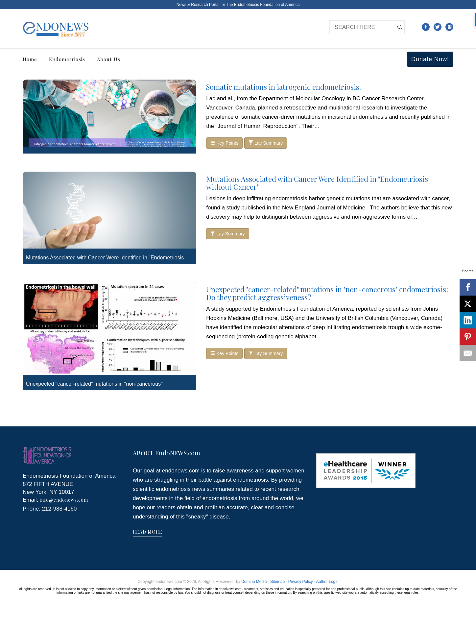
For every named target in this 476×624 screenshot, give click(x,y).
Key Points (224, 143)
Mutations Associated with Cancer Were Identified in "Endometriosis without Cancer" (317, 183)
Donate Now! (430, 59)
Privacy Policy (300, 581)
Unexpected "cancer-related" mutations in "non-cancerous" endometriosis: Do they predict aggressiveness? (327, 293)
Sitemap (277, 581)
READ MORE (147, 532)
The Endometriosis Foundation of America (262, 4)
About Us (108, 59)
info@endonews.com (64, 500)
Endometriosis (67, 59)
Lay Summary (266, 143)
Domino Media (254, 581)
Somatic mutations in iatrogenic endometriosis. (283, 87)
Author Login (327, 581)
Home (30, 59)
